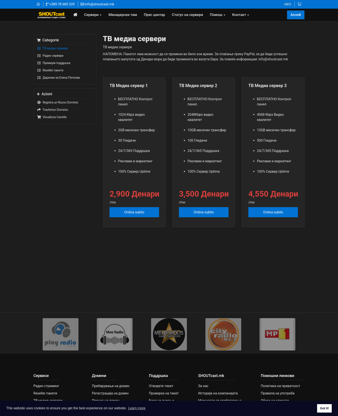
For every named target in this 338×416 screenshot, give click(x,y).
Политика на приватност (280, 386)
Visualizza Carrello (52, 117)
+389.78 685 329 (60, 4)
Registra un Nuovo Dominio (57, 102)
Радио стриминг (46, 386)
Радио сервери (50, 55)
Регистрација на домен (110, 393)
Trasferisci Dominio (52, 109)
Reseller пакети (50, 70)
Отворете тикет (161, 386)
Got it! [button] (324, 408)
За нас (203, 386)
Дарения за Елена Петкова (58, 77)
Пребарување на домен (110, 386)
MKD (287, 4)
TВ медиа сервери (52, 48)
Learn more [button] (137, 408)
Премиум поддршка (53, 63)
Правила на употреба (278, 393)
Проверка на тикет (164, 393)
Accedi (296, 15)
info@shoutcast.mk (97, 4)
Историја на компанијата (218, 393)
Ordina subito (134, 212)
